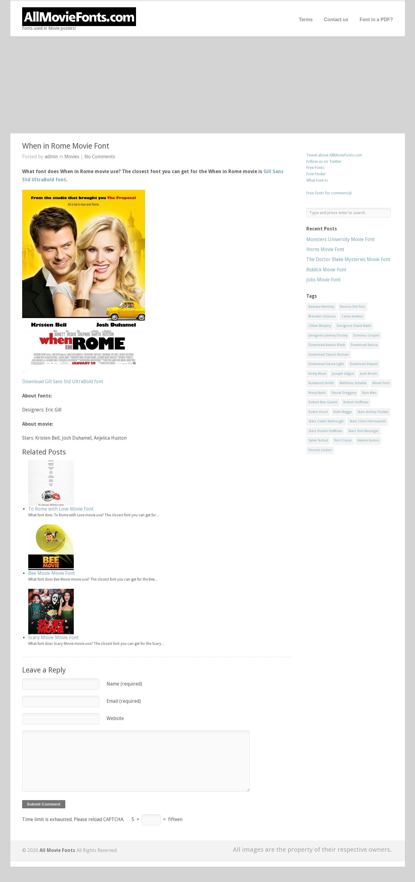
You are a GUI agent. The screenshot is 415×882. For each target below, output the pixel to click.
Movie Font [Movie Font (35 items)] (380, 383)
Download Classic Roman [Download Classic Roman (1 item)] (328, 355)
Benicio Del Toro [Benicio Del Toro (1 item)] (352, 307)
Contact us (336, 19)
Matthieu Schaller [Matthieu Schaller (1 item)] (353, 383)
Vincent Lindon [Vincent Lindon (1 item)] (320, 450)
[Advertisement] (208, 84)
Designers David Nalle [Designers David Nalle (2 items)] (354, 326)
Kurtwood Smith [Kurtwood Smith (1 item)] (321, 383)
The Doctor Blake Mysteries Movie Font (348, 259)
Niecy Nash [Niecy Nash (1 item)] (317, 393)
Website (115, 718)
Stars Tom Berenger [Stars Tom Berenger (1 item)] (363, 431)
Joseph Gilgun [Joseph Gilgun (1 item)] (343, 374)
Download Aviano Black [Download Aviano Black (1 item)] (326, 345)
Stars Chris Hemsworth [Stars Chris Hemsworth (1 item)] (367, 421)
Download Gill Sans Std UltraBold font (62, 381)
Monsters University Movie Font (340, 239)
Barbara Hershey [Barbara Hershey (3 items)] (321, 307)
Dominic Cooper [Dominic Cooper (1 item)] (366, 335)
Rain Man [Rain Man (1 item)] (369, 393)
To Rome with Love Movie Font (61, 509)
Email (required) (124, 701)
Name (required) (124, 684)
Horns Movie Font (325, 249)
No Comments (99, 156)
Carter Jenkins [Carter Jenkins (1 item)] (352, 316)
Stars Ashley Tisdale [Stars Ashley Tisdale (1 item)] (372, 412)
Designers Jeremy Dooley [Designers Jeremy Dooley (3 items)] (328, 335)
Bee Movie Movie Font (51, 573)
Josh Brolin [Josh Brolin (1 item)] (368, 374)
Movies (71, 156)
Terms (306, 19)
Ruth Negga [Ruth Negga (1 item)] (342, 412)
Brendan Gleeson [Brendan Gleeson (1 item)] (322, 316)
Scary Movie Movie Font (53, 637)
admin (51, 156)
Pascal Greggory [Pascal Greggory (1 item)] (344, 393)
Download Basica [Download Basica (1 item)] (364, 345)
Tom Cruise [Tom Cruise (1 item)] (343, 440)
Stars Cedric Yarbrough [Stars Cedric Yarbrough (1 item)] (326, 421)
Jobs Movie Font (323, 280)
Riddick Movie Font (326, 270)
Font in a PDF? (376, 19)
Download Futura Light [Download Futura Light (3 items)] (326, 364)
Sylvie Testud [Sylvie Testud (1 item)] (318, 440)
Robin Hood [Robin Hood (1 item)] (318, 412)
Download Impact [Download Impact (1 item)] (364, 364)
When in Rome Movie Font (65, 146)
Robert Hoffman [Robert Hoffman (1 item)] (356, 402)
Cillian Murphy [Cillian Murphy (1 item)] (319, 326)
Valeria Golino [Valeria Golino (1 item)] (368, 440)
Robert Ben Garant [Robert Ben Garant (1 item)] (323, 402)
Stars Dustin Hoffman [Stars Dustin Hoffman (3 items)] (325, 431)
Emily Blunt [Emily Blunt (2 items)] (317, 374)
